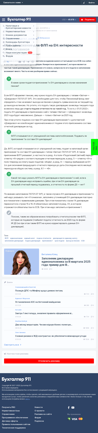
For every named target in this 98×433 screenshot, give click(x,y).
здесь (27, 399)
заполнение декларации (14, 241)
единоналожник (16, 238)
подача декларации (32, 241)
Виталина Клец (50, 254)
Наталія (18, 310)
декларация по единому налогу (65, 238)
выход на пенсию (73, 241)
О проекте (39, 411)
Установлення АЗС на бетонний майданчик (38, 302)
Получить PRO (8, 407)
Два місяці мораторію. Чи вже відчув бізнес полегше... (43, 324)
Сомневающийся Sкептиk (25, 287)
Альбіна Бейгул (21, 321)
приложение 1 (47, 241)
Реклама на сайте (43, 414)
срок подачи (59, 241)
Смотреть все (12, 345)
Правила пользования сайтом (16, 424)
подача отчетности (44, 238)
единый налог (29, 238)
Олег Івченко (20, 332)
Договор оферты (10, 421)
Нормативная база (11, 411)
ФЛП (6, 238)
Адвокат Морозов (22, 298)
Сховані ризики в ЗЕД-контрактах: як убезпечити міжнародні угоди (50, 336)
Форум (38, 417)
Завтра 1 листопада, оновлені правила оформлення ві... (44, 313)
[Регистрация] (84, 2)
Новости (39, 407)
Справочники (8, 414)
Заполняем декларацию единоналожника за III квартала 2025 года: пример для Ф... (66, 261)
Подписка (87, 19)
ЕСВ (82, 241)
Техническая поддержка (14, 428)
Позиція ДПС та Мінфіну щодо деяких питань (39, 290)
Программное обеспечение (15, 417)
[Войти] (91, 2)
